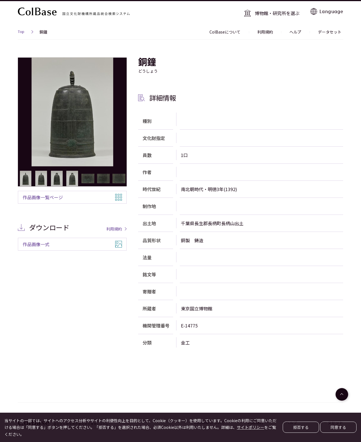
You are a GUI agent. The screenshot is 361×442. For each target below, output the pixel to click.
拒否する (301, 427)
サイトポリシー (250, 427)
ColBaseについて (236, 29)
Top (21, 29)
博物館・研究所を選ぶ (279, 11)
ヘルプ (300, 29)
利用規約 (273, 29)
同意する (338, 427)
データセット (331, 29)
